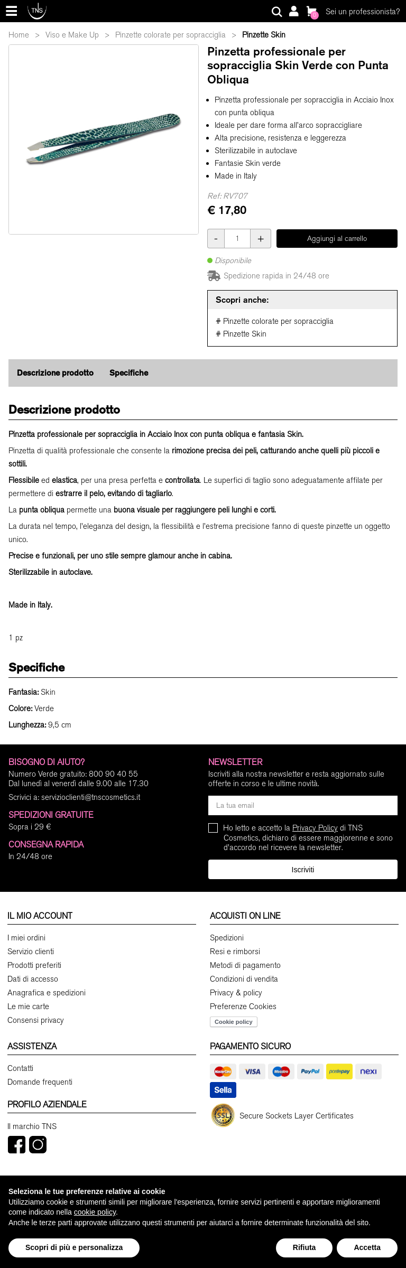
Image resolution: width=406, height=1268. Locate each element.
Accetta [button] (367, 1247)
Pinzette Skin (263, 35)
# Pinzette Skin (241, 334)
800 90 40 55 (113, 774)
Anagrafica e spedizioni (46, 992)
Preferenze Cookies (243, 1006)
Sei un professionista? (363, 11)
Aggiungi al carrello (337, 238)
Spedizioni (227, 938)
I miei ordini (26, 938)
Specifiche (128, 372)
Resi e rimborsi (235, 951)
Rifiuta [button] (304, 1247)
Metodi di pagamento (245, 965)
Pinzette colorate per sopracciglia (170, 35)
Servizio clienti (30, 951)
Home (18, 35)
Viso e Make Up (72, 35)
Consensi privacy (35, 1020)
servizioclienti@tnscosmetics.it (90, 797)
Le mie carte (28, 1006)
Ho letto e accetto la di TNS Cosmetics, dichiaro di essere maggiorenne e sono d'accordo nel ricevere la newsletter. (308, 837)
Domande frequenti (39, 1082)
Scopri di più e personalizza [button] (74, 1247)
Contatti (20, 1068)
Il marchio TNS (32, 1126)
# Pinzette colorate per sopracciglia (275, 321)
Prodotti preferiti (34, 965)
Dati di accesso (32, 979)
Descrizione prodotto (55, 372)
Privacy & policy (236, 992)
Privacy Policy (315, 828)
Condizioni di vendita (244, 979)
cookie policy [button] (95, 1212)
